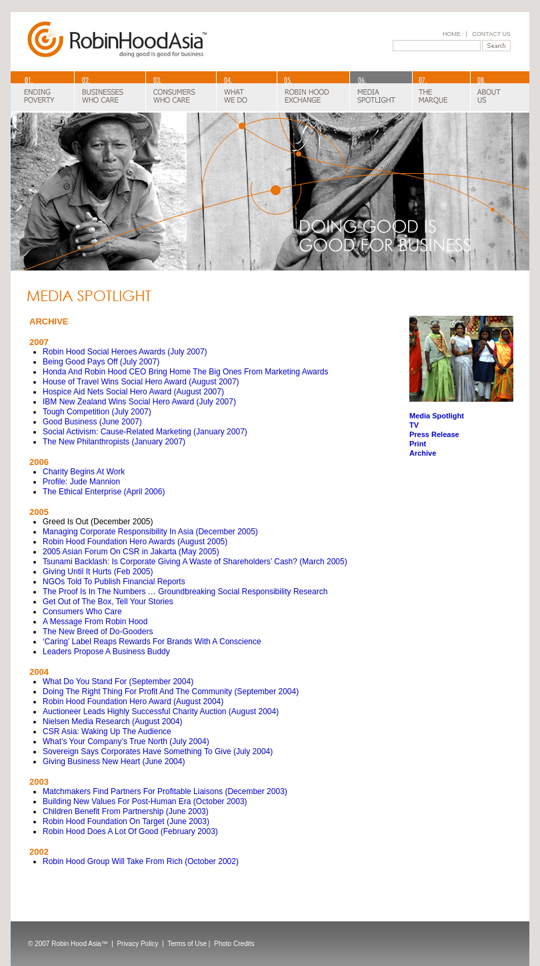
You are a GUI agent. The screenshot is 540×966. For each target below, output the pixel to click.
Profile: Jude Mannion (81, 481)
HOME (452, 34)
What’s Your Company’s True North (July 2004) (126, 741)
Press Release (434, 434)
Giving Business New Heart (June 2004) (114, 761)
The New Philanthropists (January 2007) (114, 441)
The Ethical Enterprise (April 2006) (104, 491)
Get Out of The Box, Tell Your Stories (108, 601)
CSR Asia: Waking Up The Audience (107, 731)
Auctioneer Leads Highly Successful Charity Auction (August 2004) (161, 711)
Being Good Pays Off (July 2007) (101, 361)
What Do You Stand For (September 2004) (118, 681)
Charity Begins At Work (84, 471)
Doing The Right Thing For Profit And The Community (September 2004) (171, 691)
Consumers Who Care (82, 611)
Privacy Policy (138, 943)
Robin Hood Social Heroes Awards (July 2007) (125, 351)
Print (417, 444)
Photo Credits (234, 943)
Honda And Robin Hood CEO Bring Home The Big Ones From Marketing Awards (185, 371)
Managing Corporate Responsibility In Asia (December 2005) (150, 531)
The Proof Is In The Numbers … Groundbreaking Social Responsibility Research (185, 591)
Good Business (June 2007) (92, 421)
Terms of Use (187, 943)
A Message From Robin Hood (95, 621)
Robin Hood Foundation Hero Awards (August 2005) (135, 541)
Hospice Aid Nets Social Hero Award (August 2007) (133, 391)
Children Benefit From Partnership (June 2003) (126, 811)
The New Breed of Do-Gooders (98, 631)
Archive (422, 453)
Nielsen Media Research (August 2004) (112, 721)
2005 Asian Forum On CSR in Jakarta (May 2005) (131, 551)
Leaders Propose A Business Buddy (106, 651)
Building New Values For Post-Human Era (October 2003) (145, 801)
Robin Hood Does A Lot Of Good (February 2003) (130, 831)
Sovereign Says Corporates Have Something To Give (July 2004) (158, 751)
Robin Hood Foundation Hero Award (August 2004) (133, 701)
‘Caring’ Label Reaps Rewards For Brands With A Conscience (152, 641)
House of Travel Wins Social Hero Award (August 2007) (141, 381)
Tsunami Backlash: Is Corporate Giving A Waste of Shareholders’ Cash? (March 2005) (195, 561)
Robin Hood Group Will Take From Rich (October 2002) (141, 861)
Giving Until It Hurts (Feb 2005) (98, 571)
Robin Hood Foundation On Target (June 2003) (126, 821)
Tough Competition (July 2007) (97, 411)
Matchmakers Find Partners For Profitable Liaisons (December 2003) (165, 791)
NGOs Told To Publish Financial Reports (114, 581)
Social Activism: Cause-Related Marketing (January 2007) (145, 431)
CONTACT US (491, 34)
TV (414, 425)
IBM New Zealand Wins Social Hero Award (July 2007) (139, 401)
